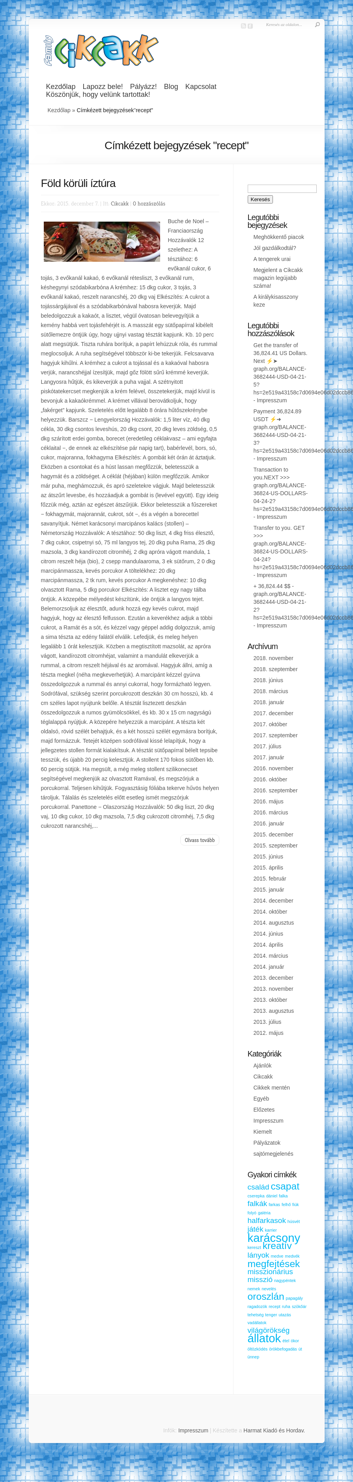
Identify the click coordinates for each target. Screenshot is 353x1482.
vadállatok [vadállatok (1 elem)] (257, 1322)
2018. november (273, 658)
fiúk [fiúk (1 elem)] (295, 1204)
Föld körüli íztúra (78, 183)
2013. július (268, 1022)
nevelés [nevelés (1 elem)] (268, 1288)
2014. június (269, 934)
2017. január (269, 757)
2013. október (271, 1000)
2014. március (271, 956)
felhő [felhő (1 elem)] (286, 1204)
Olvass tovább (200, 840)
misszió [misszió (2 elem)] (260, 1279)
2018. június (269, 680)
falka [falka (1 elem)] (283, 1195)
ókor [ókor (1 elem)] (295, 1340)
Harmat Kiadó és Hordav (273, 1430)
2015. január (269, 889)
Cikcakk (120, 203)
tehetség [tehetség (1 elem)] (256, 1314)
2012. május (269, 1033)
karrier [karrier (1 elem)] (271, 1230)
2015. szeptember (276, 845)
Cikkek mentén (272, 1087)
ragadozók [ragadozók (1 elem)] (257, 1306)
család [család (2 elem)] (258, 1187)
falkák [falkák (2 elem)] (257, 1203)
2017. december (273, 713)
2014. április (269, 945)
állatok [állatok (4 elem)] (264, 1338)
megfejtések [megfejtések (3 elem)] (274, 1263)
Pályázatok (267, 1143)
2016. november (273, 768)
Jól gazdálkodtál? (275, 248)
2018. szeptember (276, 669)
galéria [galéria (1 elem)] (264, 1212)
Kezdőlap (61, 87)
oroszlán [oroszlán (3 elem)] (266, 1296)
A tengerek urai (272, 259)
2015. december (273, 834)
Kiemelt (263, 1132)
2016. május (269, 801)
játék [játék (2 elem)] (255, 1229)
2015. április (269, 867)
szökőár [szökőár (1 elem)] (299, 1306)
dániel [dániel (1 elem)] (271, 1195)
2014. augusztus (274, 923)
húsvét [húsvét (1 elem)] (294, 1221)
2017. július (268, 746)
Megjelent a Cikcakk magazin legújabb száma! (278, 278)
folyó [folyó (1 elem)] (252, 1212)
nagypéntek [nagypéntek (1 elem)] (285, 1280)
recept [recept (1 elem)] (274, 1306)
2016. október (271, 779)
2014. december (273, 900)
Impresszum (272, 400)
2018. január (269, 702)
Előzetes (264, 1109)
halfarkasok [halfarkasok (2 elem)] (267, 1220)
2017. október (271, 724)
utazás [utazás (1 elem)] (284, 1314)
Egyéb (261, 1098)
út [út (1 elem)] (300, 1349)
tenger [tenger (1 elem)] (271, 1314)
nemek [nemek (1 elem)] (254, 1288)
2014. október (271, 911)
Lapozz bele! (103, 87)
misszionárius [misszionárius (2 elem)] (270, 1271)
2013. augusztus (274, 1011)
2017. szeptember (276, 735)
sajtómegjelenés (273, 1154)
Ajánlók (263, 1065)
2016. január (269, 823)
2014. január (269, 967)
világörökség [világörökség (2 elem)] (269, 1330)
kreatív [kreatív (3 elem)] (277, 1245)
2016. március (271, 812)
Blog (171, 87)
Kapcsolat (201, 87)
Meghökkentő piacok (279, 237)
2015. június (269, 856)
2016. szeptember (276, 790)
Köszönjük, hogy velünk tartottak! (98, 94)
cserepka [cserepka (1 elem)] (256, 1195)
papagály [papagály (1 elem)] (294, 1298)
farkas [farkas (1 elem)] (274, 1204)
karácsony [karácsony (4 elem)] (274, 1237)
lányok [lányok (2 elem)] (258, 1255)
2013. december (273, 978)
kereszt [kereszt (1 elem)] (254, 1247)
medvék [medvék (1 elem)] (292, 1256)
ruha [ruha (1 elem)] (286, 1306)
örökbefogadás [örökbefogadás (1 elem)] (283, 1349)
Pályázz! (143, 87)
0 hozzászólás (149, 203)
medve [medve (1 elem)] (277, 1256)
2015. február (270, 878)
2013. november (273, 989)
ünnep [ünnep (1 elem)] (254, 1356)
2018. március (271, 691)
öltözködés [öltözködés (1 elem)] (258, 1349)
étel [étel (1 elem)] (285, 1340)
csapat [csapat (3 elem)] (285, 1186)
